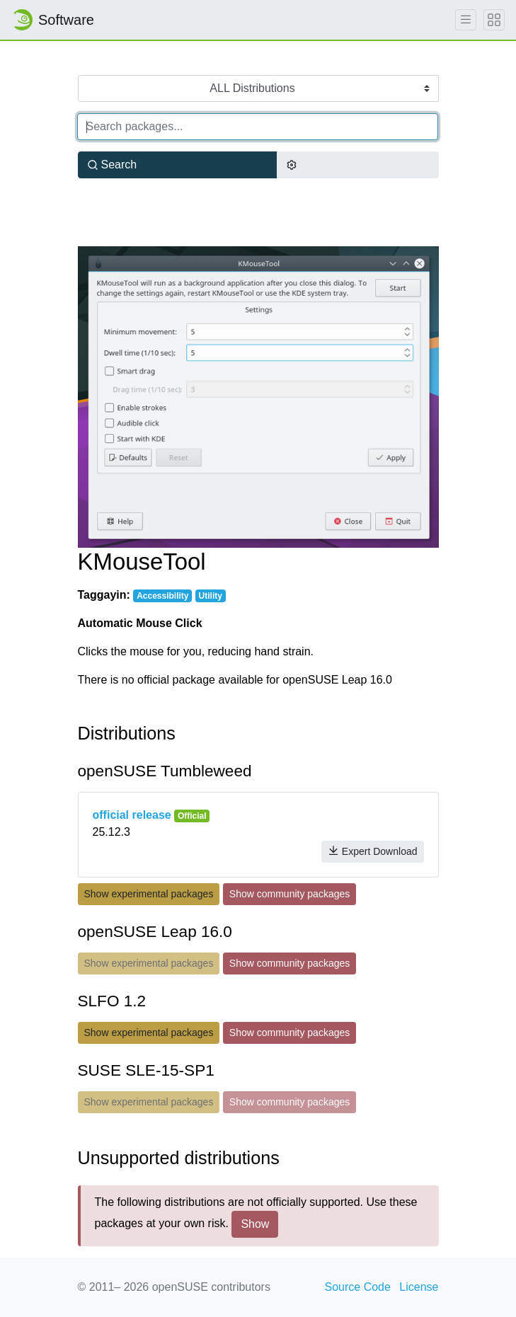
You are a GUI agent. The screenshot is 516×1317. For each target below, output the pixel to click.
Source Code (358, 1287)
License (418, 1287)
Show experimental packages (149, 893)
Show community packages (289, 893)
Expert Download (373, 851)
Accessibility (162, 596)
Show (255, 1224)
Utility (210, 596)
